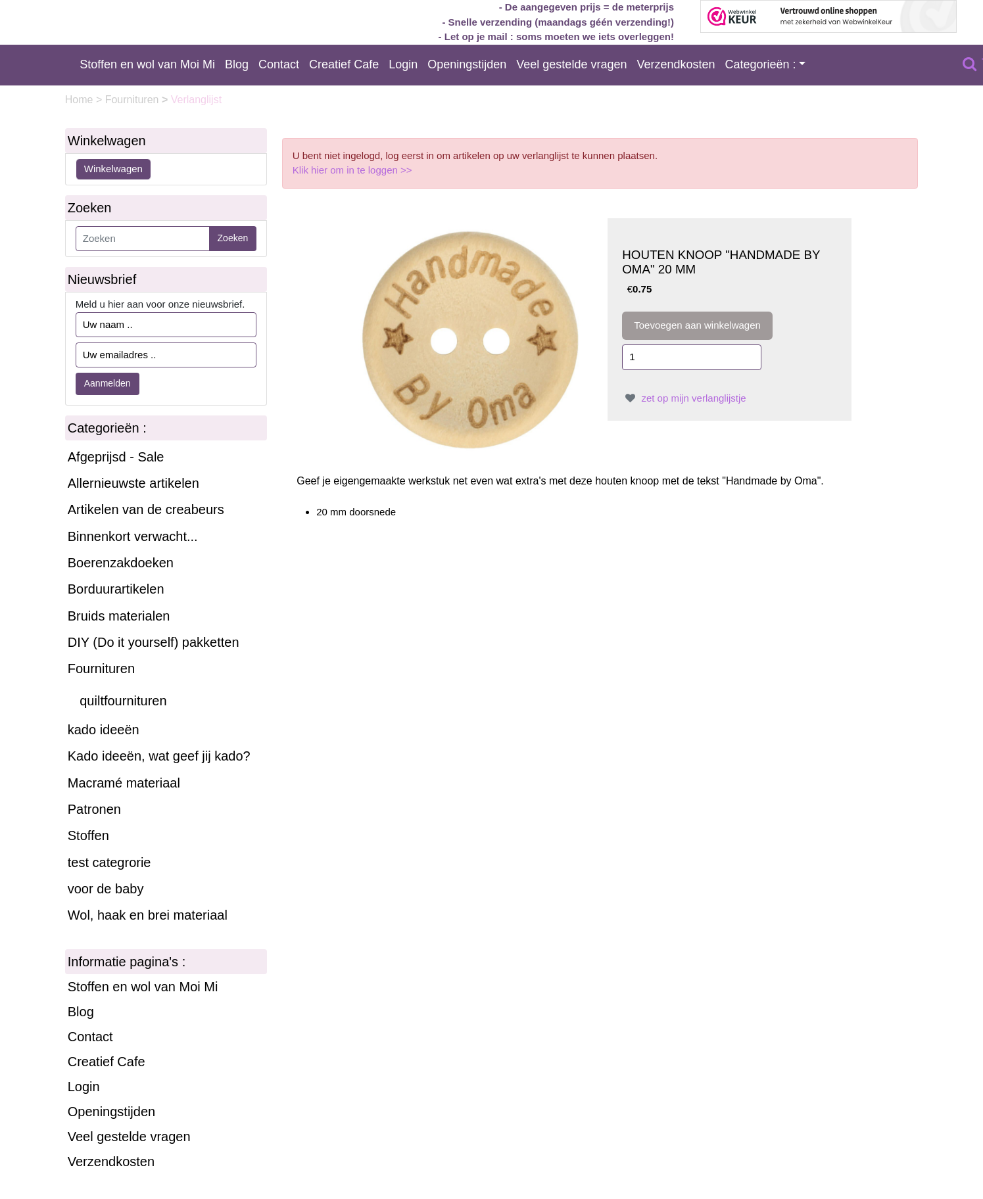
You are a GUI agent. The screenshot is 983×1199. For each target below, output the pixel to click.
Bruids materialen (119, 616)
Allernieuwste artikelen (133, 483)
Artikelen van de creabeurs (146, 509)
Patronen (94, 809)
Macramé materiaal (124, 783)
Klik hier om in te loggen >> (352, 170)
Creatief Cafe (344, 64)
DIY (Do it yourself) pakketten (153, 642)
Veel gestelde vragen (571, 64)
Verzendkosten (675, 64)
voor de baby (106, 889)
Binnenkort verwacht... (133, 536)
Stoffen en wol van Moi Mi (147, 64)
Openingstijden (466, 64)
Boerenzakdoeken (121, 562)
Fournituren (133, 99)
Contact (278, 64)
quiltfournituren (123, 701)
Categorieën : (760, 64)
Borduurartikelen (116, 589)
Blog (237, 64)
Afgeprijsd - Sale (116, 457)
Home (80, 99)
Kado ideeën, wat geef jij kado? (159, 756)
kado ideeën (103, 729)
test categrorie (109, 862)
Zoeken (233, 238)
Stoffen (88, 835)
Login (403, 64)
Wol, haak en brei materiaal (148, 915)
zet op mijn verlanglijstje (684, 398)
